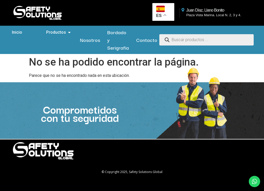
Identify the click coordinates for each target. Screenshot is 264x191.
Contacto (146, 40)
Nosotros (90, 40)
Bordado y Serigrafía (118, 39)
